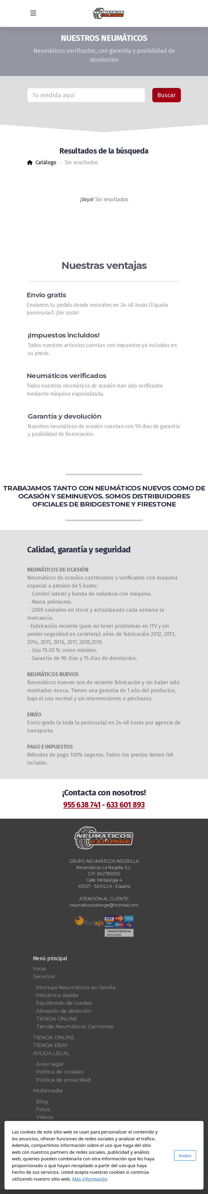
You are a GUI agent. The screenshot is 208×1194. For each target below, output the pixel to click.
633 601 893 (125, 804)
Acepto (185, 1155)
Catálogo (45, 162)
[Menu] (33, 13)
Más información (90, 1179)
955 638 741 (81, 804)
